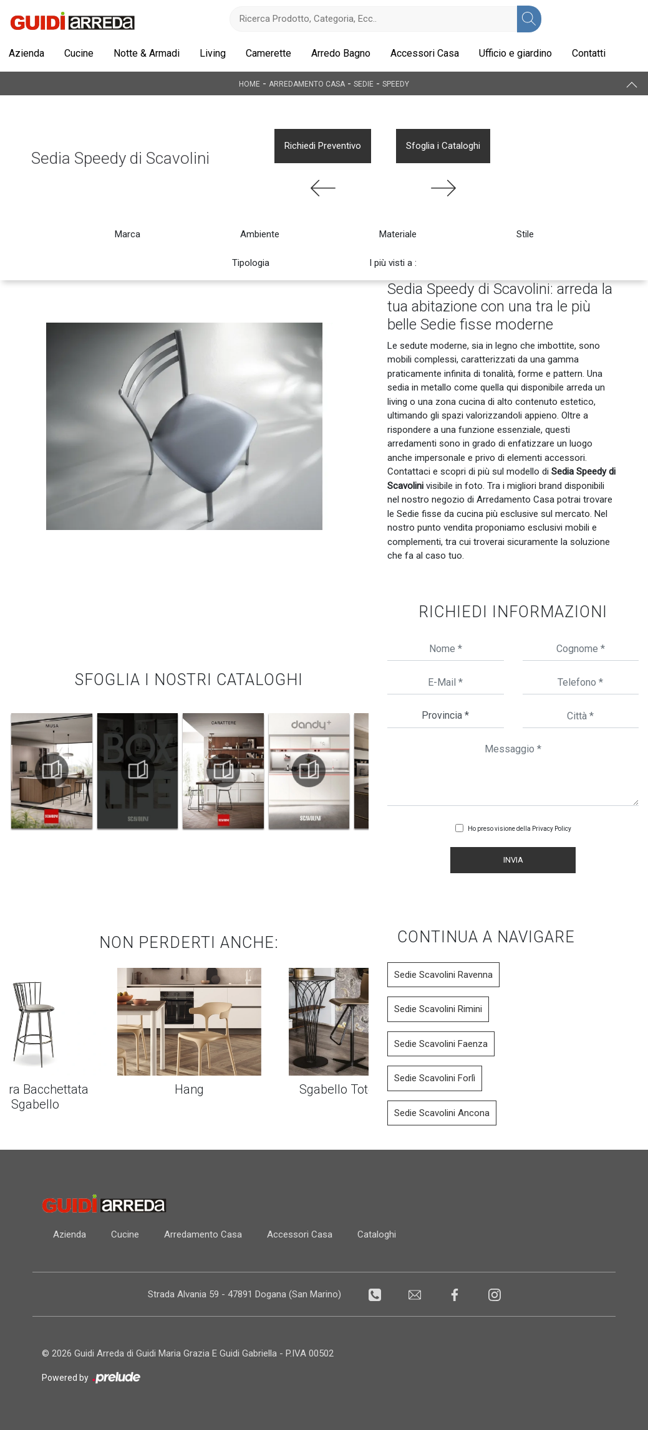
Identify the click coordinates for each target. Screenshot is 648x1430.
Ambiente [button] (259, 234)
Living (213, 53)
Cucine (79, 53)
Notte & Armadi (147, 53)
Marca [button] (127, 234)
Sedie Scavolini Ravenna (443, 974)
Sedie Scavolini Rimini (438, 1009)
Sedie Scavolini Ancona (442, 1113)
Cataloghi (388, 1234)
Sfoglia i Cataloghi (443, 145)
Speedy (395, 83)
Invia (513, 859)
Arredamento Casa (307, 83)
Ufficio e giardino (515, 53)
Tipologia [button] (250, 262)
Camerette (268, 53)
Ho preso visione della (519, 828)
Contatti (589, 53)
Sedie (364, 83)
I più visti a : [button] (393, 262)
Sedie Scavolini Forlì (434, 1078)
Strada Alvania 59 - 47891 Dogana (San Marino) (243, 1294)
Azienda (26, 53)
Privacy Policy (551, 828)
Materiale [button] (398, 234)
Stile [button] (525, 234)
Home (249, 83)
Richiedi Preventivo (322, 145)
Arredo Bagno (340, 53)
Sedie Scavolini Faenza (441, 1043)
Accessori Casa (424, 53)
